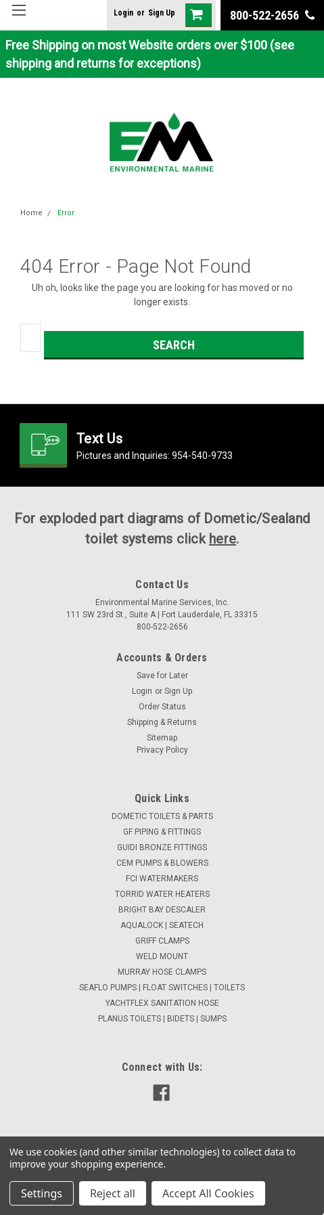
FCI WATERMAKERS (162, 878)
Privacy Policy (162, 750)
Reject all (112, 1193)
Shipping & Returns (162, 722)
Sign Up (161, 13)
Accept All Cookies (208, 1193)
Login (123, 13)
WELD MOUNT (162, 956)
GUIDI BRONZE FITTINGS (162, 847)
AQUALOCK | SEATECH (162, 925)
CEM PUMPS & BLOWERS (162, 863)
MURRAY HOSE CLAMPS (162, 972)
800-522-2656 (272, 15)
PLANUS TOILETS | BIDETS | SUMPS (162, 1018)
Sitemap (162, 738)
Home (31, 212)
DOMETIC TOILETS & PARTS (162, 816)
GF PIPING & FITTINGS (162, 832)
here (222, 539)
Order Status (162, 706)
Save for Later (162, 675)
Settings (41, 1193)
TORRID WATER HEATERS (162, 894)
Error (65, 212)
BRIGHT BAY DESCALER (162, 909)
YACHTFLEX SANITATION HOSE (162, 1003)
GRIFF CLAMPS (162, 941)
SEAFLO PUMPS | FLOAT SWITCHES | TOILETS (162, 987)
